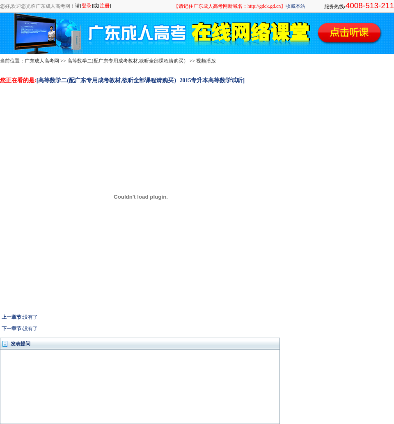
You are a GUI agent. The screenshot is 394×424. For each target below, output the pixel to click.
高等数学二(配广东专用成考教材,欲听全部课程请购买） (127, 61)
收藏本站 (295, 6)
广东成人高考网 (42, 61)
